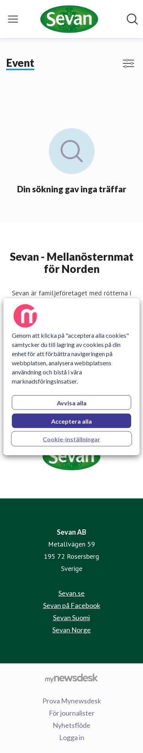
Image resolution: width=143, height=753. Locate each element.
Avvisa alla (72, 402)
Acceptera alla (71, 420)
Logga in (71, 737)
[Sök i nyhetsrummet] (132, 19)
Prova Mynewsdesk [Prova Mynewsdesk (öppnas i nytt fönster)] (71, 701)
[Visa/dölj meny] (13, 19)
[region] (71, 376)
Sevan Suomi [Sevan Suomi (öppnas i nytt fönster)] (71, 617)
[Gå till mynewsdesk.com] (71, 678)
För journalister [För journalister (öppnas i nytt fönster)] (72, 713)
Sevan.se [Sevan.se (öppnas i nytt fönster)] (71, 593)
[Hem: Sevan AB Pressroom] (69, 19)
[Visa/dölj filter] (128, 63)
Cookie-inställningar (71, 438)
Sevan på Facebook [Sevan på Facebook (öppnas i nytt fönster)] (71, 605)
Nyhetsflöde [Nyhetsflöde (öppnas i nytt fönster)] (71, 725)
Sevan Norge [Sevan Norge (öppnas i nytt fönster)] (71, 630)
